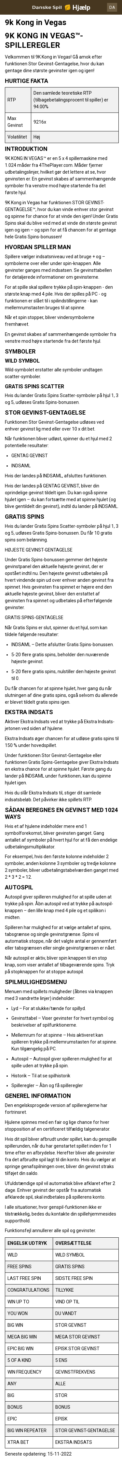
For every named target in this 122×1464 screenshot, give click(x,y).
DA (112, 7)
